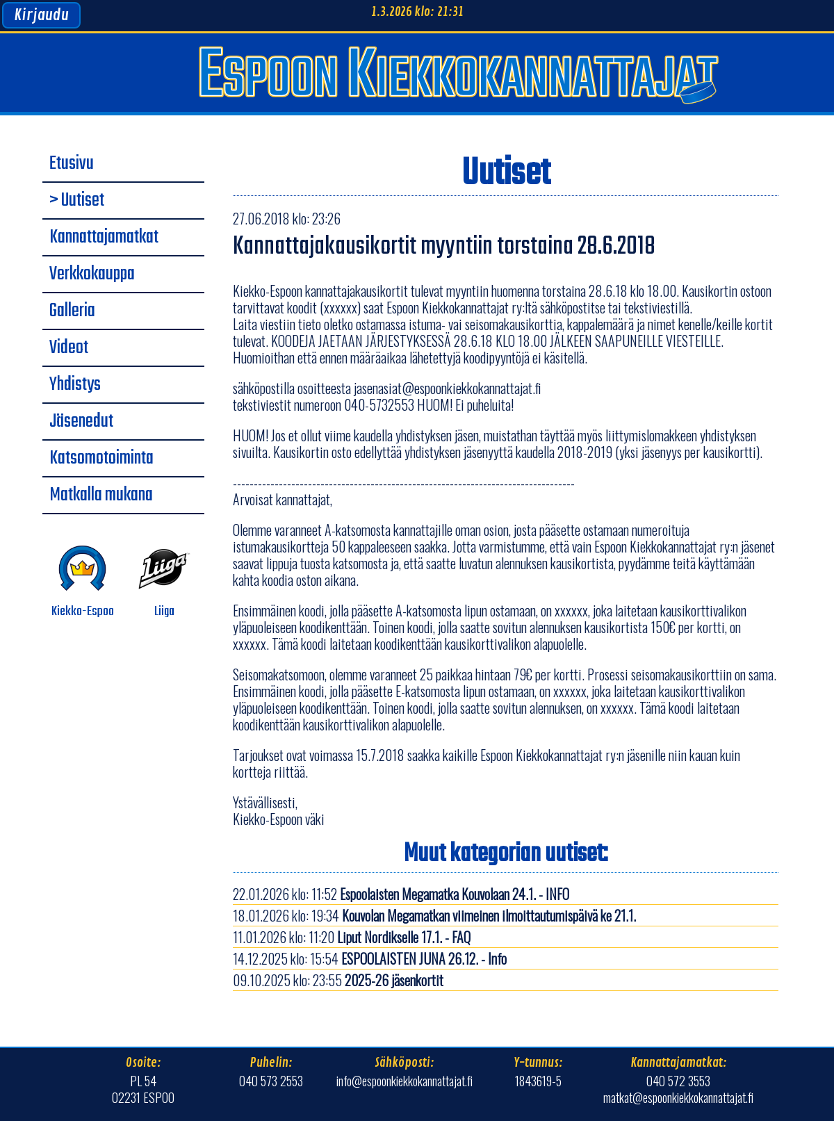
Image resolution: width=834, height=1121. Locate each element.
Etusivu (71, 164)
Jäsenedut (81, 421)
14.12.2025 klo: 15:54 (370, 958)
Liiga (164, 582)
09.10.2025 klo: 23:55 (338, 979)
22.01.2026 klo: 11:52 (401, 893)
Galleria (72, 311)
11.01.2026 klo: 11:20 (352, 936)
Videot (68, 348)
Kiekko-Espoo (82, 582)
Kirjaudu (41, 15)
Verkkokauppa (92, 274)
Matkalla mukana (101, 495)
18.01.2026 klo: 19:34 (434, 915)
